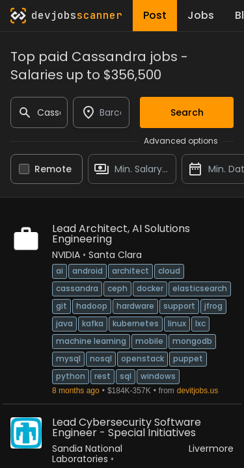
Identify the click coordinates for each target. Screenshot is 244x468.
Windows (158, 376)
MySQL (68, 358)
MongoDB (192, 340)
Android (87, 270)
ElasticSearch (199, 288)
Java (64, 323)
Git (61, 305)
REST (102, 376)
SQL (125, 376)
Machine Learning (91, 340)
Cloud (169, 270)
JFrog (213, 305)
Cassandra (77, 288)
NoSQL (101, 358)
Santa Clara (115, 254)
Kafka (92, 323)
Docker (150, 288)
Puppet (188, 358)
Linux (177, 323)
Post (155, 15)
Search (187, 112)
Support (179, 305)
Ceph (117, 288)
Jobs (200, 15)
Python (70, 376)
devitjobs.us (197, 390)
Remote (53, 169)
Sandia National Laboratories (87, 453)
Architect (130, 270)
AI (59, 270)
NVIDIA (66, 254)
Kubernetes (136, 323)
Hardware (135, 305)
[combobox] (101, 112)
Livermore (211, 448)
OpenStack (142, 358)
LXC (200, 323)
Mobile (149, 340)
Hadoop (91, 305)
